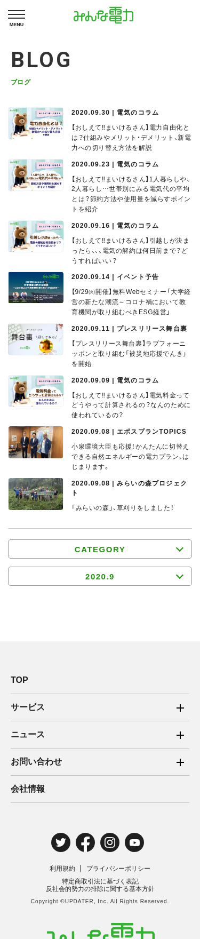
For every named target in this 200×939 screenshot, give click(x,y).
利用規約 (62, 868)
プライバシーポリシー (118, 868)
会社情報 (28, 788)
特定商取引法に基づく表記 (100, 881)
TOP (19, 680)
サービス (28, 707)
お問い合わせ (36, 761)
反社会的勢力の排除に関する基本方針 (100, 889)
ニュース (28, 734)
